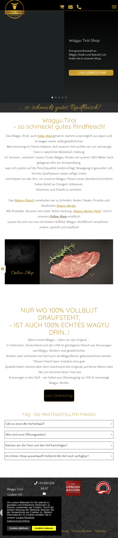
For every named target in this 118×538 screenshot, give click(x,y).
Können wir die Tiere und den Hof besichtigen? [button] (59, 445)
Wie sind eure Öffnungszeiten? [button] (59, 434)
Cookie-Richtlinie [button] (25, 517)
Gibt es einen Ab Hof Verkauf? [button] (59, 424)
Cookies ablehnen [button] (18, 528)
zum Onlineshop (59, 395)
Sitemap (100, 531)
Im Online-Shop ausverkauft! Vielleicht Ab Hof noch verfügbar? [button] (59, 456)
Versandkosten (81, 531)
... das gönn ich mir (91, 72)
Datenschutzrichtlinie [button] (18, 521)
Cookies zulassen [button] (44, 528)
